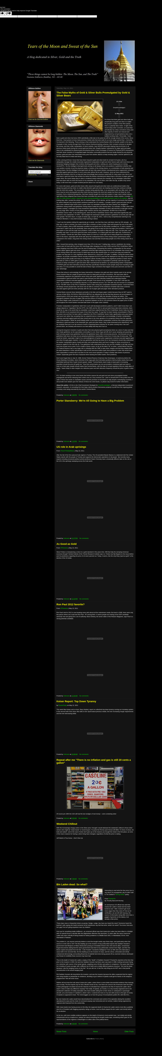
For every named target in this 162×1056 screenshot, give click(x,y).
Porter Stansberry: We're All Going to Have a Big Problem (90, 400)
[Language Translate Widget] (39, 172)
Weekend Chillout (66, 823)
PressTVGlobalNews (67, 451)
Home (95, 1031)
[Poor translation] (8, 13)
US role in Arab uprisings (71, 446)
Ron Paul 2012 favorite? (70, 604)
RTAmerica (64, 548)
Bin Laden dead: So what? (71, 884)
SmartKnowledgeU (104, 385)
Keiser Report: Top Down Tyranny (76, 701)
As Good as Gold (66, 544)
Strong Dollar (120, 894)
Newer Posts (61, 1031)
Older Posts (129, 1031)
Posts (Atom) (99, 1039)
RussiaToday (62, 705)
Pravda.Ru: (112, 898)
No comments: (83, 395)
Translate (42, 175)
